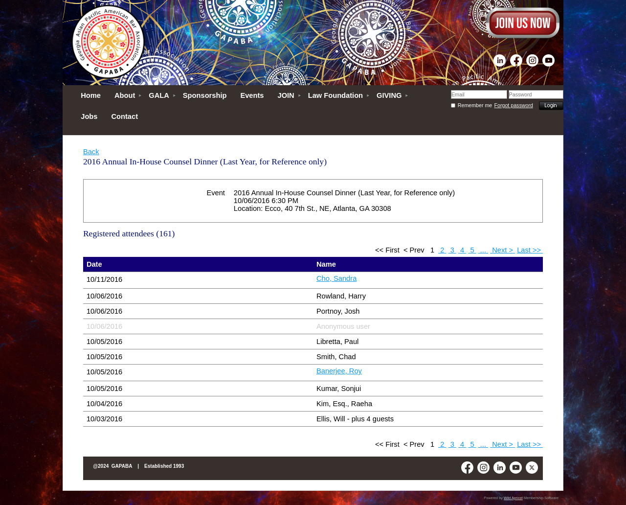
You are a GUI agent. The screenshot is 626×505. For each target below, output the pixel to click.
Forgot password (513, 105)
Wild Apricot (513, 498)
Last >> (530, 250)
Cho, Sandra (336, 278)
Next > (502, 250)
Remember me (475, 105)
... (483, 250)
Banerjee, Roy (339, 371)
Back (91, 152)
